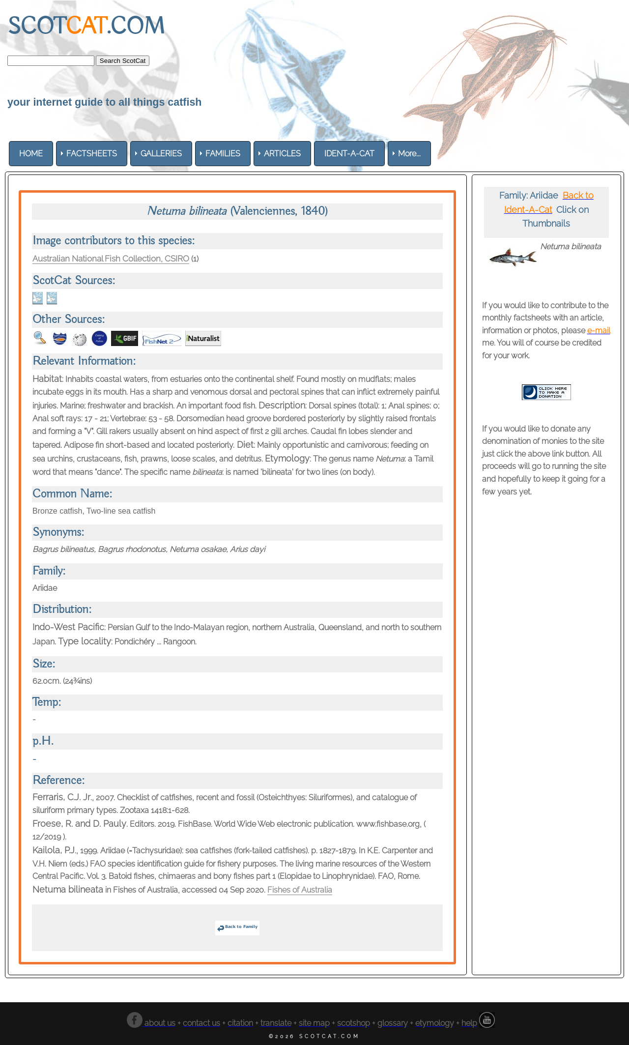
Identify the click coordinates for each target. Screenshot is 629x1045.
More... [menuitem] (409, 153)
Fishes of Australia (299, 890)
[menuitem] (31, 153)
